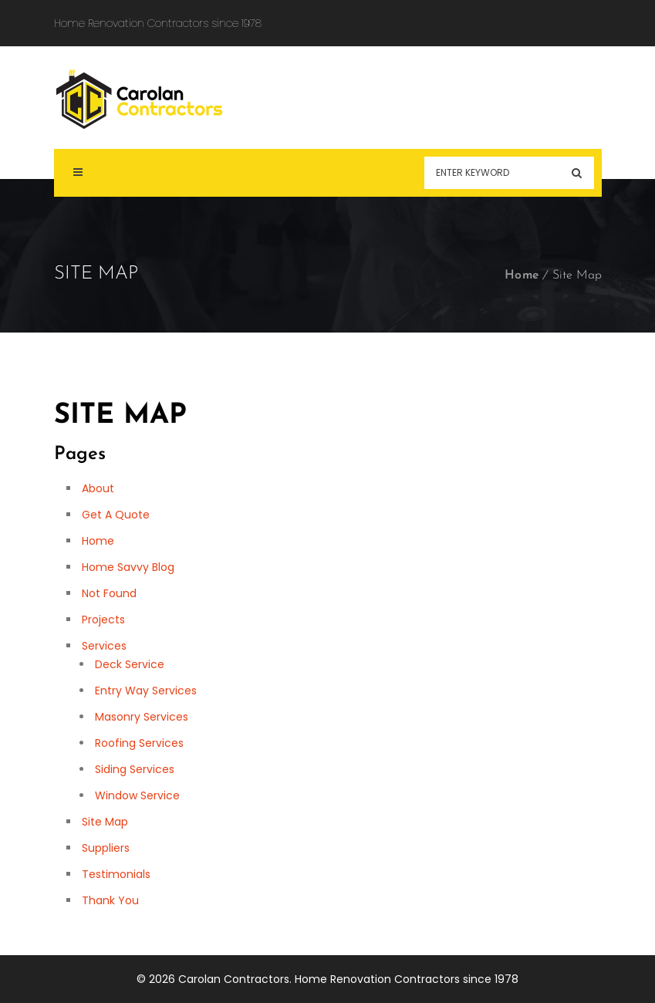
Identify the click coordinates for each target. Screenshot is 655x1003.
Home (522, 275)
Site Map (105, 821)
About (98, 488)
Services (104, 645)
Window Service (137, 795)
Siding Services (134, 769)
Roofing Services (139, 743)
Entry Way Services (146, 690)
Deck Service (129, 664)
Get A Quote (116, 514)
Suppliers (106, 848)
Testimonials (116, 874)
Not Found (109, 593)
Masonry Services (141, 716)
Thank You (110, 900)
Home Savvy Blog (128, 567)
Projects (103, 619)
